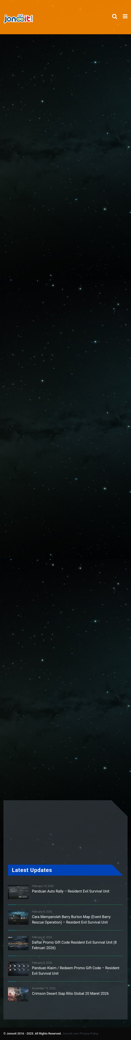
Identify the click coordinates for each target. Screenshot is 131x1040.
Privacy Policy (89, 1033)
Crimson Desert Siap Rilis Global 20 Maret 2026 (70, 993)
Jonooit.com (70, 1033)
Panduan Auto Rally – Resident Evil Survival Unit (70, 891)
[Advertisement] (70, 155)
